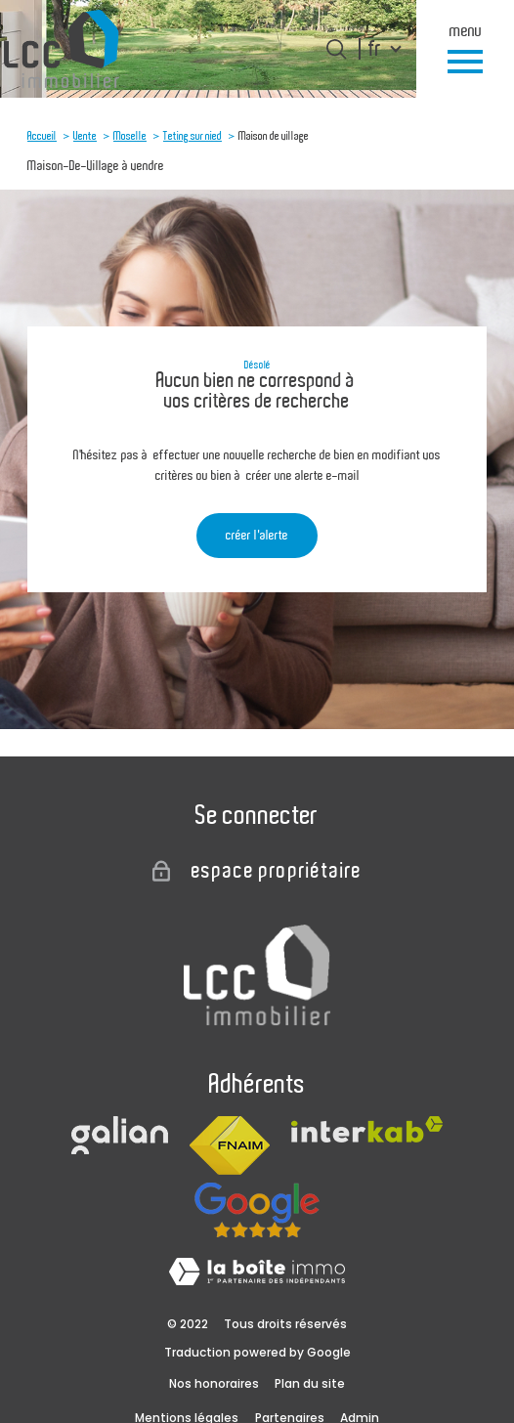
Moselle (130, 136)
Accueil (42, 136)
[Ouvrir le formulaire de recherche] (336, 49)
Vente (85, 136)
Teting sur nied (192, 136)
